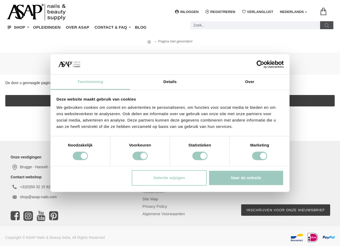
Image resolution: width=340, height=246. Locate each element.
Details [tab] (170, 82)
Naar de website (246, 178)
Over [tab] (249, 82)
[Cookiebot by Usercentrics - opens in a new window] (260, 64)
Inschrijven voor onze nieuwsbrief (285, 210)
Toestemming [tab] (90, 82)
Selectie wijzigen (169, 178)
